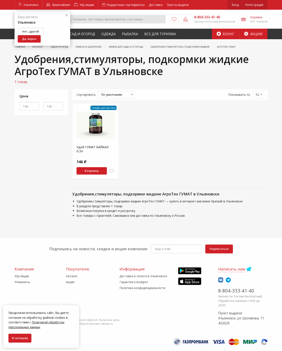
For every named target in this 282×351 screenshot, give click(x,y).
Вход (235, 5)
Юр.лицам (84, 5)
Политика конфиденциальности (142, 288)
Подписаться (219, 249)
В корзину (92, 171)
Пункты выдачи (178, 5)
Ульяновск (29, 5)
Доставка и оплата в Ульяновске (143, 276)
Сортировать (86, 95)
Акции (253, 34)
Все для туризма (160, 34)
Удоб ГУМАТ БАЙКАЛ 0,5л (93, 149)
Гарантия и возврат (134, 282)
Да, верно (29, 39)
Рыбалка (130, 34)
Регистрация (254, 5)
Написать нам (231, 269)
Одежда (108, 34)
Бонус (225, 34)
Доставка (155, 5)
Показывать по (239, 95)
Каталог (72, 276)
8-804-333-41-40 (236, 290)
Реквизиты (22, 282)
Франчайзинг (58, 5)
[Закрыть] (66, 15)
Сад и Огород (82, 34)
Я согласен (20, 338)
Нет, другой (30, 31)
